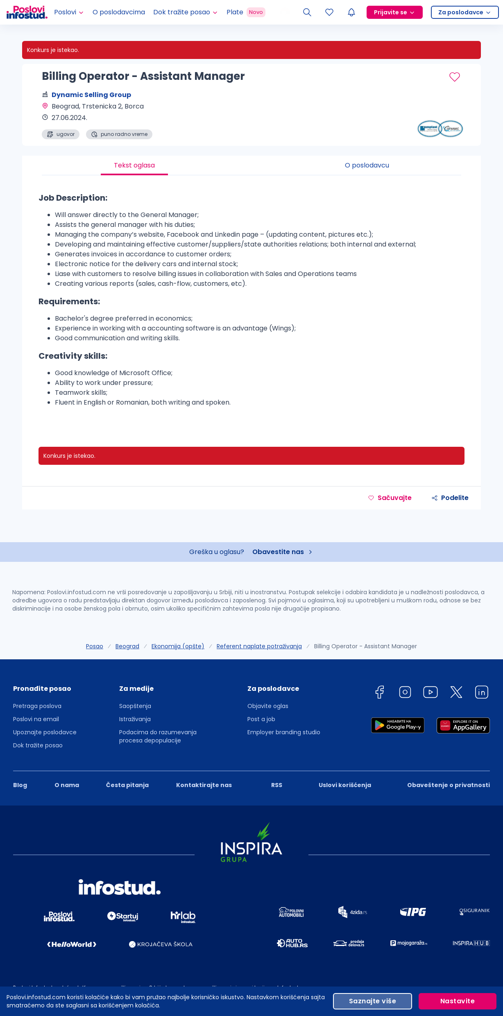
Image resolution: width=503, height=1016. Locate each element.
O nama (66, 785)
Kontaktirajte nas (204, 785)
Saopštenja (135, 706)
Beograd (127, 646)
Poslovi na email (36, 719)
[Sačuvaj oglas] (454, 77)
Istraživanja (135, 719)
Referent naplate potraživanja (259, 646)
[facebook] (379, 693)
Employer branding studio (283, 732)
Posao (94, 646)
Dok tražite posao (38, 745)
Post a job (261, 719)
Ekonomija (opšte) (178, 646)
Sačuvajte (390, 497)
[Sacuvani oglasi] (329, 12)
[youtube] (430, 693)
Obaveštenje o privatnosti (448, 785)
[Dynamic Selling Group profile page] (439, 118)
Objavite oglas (267, 706)
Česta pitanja (127, 785)
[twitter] (456, 693)
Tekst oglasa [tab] (134, 165)
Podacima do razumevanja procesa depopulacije (158, 736)
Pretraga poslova (37, 706)
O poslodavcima (119, 12)
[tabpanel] (251, 302)
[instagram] (405, 693)
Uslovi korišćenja (345, 785)
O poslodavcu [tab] (367, 165)
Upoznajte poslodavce (45, 732)
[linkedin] (482, 693)
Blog (20, 785)
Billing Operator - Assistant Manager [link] (365, 646)
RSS (276, 785)
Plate (246, 12)
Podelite (450, 497)
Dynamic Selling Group (91, 95)
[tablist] (251, 165)
